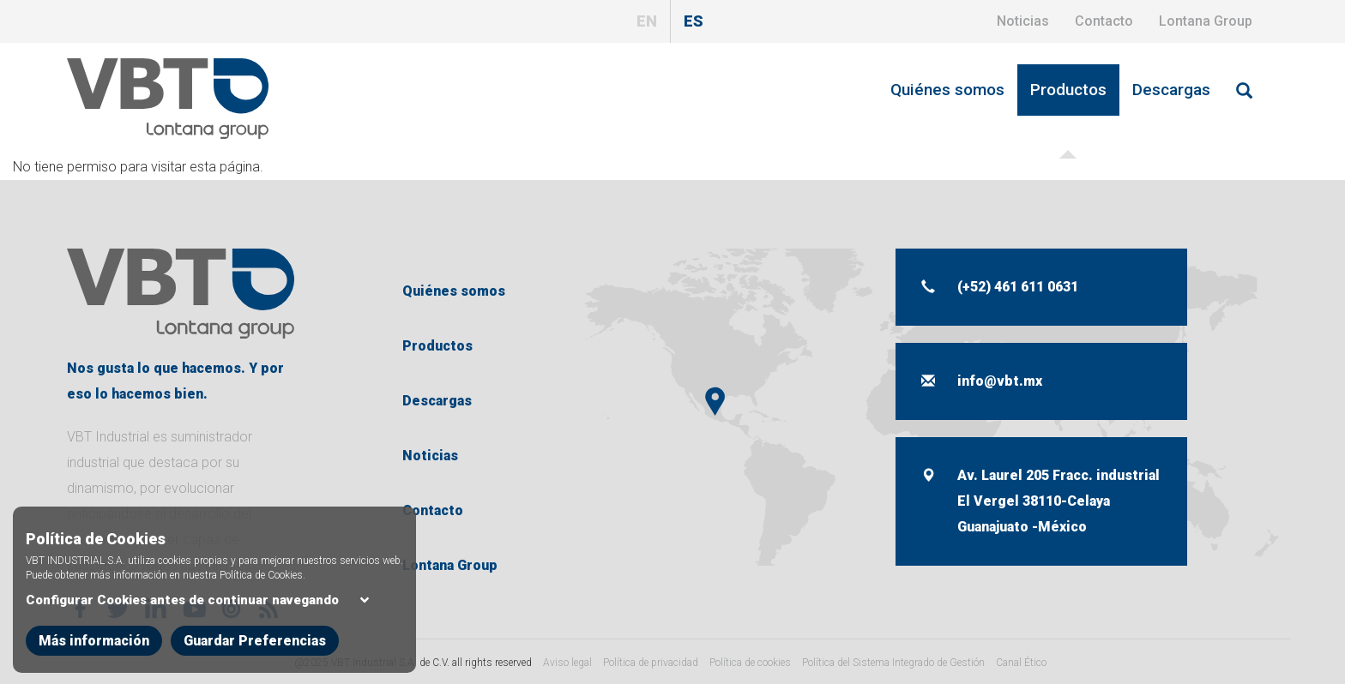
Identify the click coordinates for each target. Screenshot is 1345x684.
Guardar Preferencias (255, 656)
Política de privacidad (650, 663)
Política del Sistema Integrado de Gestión (893, 663)
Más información (94, 656)
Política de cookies (750, 663)
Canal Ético (1021, 663)
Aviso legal (567, 663)
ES (693, 21)
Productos (1068, 89)
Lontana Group (1205, 21)
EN (646, 21)
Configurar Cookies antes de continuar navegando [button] (199, 615)
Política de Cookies (261, 591)
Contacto (1104, 21)
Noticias (1023, 21)
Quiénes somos (947, 89)
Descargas (1171, 89)
